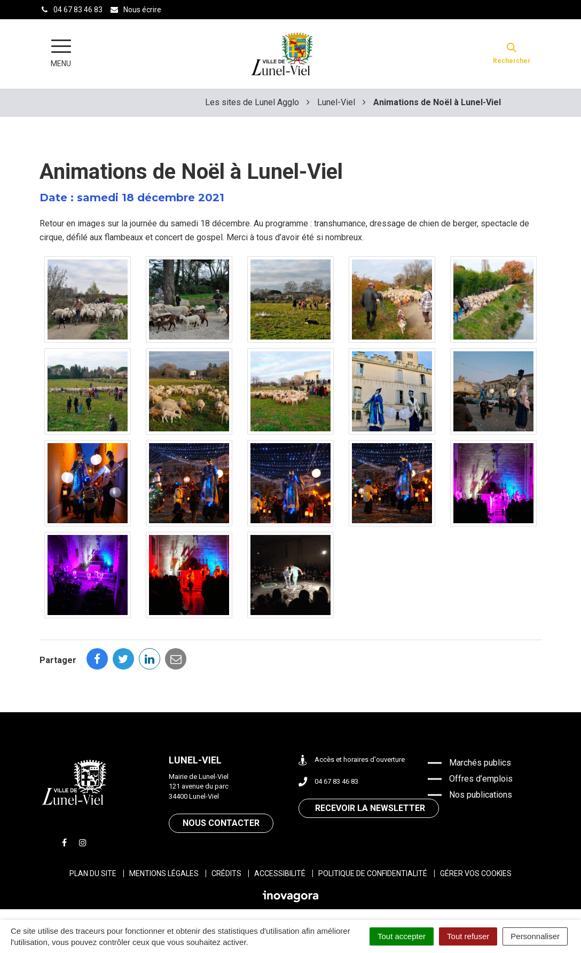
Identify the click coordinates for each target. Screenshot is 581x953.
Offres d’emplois (481, 779)
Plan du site (92, 873)
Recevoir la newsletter (370, 808)
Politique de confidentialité (372, 873)
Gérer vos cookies (476, 873)
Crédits (226, 873)
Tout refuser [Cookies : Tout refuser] (468, 936)
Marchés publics (480, 763)
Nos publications (480, 795)
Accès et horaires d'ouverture (352, 760)
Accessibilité (279, 873)
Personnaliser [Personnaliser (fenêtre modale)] (535, 936)
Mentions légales (164, 873)
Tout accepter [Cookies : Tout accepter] (402, 936)
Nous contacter (221, 823)
